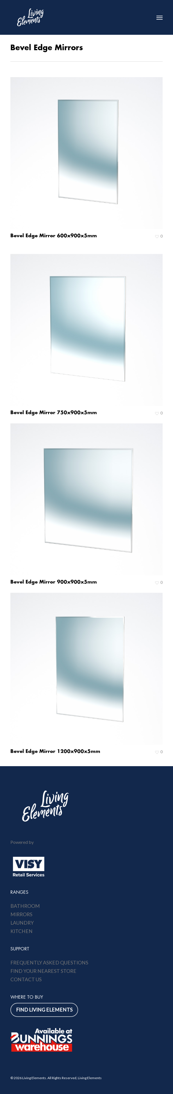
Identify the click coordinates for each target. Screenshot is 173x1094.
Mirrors (21, 914)
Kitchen (21, 931)
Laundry (22, 923)
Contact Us (26, 979)
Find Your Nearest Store (43, 971)
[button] (159, 17)
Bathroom (25, 906)
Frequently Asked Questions (49, 963)
